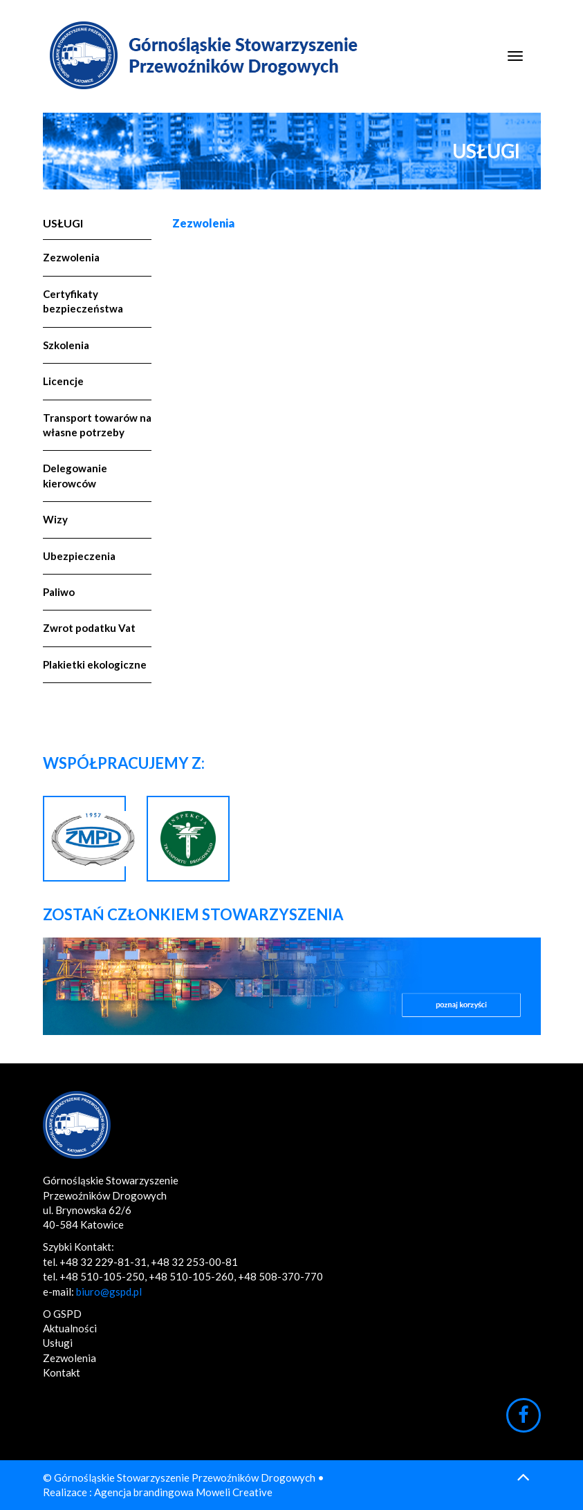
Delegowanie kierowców (75, 475)
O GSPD (62, 1313)
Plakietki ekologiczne (95, 664)
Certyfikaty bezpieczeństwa (83, 301)
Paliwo (59, 592)
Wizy (55, 519)
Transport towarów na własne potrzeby (97, 424)
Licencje (63, 381)
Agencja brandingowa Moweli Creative (183, 1492)
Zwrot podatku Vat (89, 628)
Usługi (63, 223)
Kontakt (61, 1372)
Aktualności (70, 1328)
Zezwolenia (71, 257)
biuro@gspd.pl (109, 1291)
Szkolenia (66, 345)
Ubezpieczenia (79, 556)
